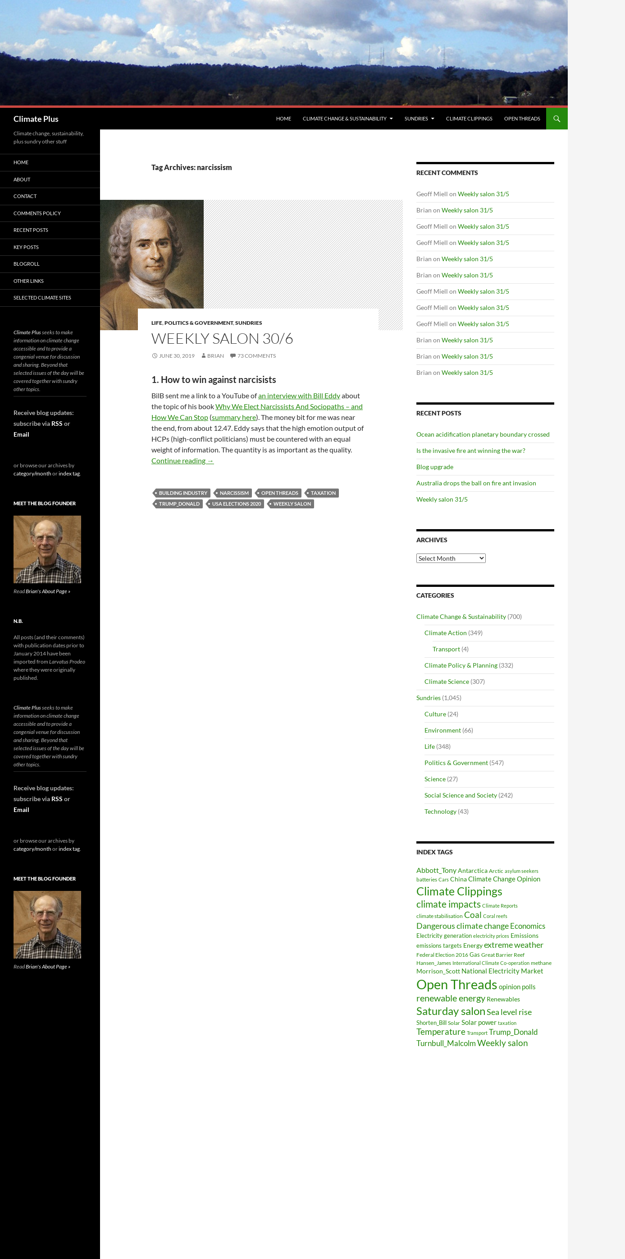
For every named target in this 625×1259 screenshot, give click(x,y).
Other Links (29, 281)
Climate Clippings (469, 118)
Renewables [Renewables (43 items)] (503, 999)
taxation (323, 493)
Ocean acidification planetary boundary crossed (483, 434)
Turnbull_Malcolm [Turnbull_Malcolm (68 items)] (446, 1043)
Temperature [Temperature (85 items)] (440, 1032)
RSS (57, 423)
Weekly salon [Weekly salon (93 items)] (502, 1043)
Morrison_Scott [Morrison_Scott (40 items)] (438, 971)
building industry (183, 493)
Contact (25, 196)
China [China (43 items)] (458, 879)
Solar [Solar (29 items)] (454, 1022)
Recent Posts (31, 230)
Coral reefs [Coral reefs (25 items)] (495, 916)
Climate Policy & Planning (460, 665)
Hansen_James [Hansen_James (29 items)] (433, 962)
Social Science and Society (460, 795)
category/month (32, 473)
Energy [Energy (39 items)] (473, 945)
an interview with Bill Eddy (299, 395)
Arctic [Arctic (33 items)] (496, 870)
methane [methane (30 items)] (541, 962)
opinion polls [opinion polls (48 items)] (517, 986)
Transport (446, 649)
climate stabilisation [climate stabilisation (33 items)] (439, 916)
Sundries (416, 118)
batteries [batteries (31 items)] (426, 879)
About (22, 179)
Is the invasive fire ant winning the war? (470, 450)
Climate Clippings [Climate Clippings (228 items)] (459, 891)
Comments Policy (37, 213)
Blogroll (27, 264)
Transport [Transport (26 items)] (477, 1033)
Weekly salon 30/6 (222, 338)
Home (283, 118)
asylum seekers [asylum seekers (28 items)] (521, 871)
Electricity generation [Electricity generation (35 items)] (444, 935)
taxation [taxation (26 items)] (507, 1023)
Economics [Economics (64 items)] (527, 926)
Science (435, 779)
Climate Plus (36, 119)
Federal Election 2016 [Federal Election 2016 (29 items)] (442, 954)
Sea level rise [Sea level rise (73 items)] (509, 1012)
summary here (234, 417)
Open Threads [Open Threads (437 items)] (456, 984)
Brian (215, 355)
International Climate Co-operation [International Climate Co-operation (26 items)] (490, 963)
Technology (440, 811)
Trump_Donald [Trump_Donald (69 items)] (513, 1032)
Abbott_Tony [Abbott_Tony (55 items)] (436, 870)
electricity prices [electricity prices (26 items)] (491, 936)
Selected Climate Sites (42, 297)
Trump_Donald (179, 504)
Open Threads (522, 118)
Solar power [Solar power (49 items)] (479, 1022)
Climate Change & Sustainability (345, 118)
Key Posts (26, 247)
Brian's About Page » (48, 591)
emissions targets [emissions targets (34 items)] (439, 945)
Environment (442, 730)
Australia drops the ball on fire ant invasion (476, 483)
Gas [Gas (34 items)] (475, 954)
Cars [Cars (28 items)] (443, 879)
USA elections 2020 (236, 504)
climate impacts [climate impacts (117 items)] (448, 904)
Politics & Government (198, 322)
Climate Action (445, 632)
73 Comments (256, 355)
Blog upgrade (434, 466)
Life (156, 322)
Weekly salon (292, 504)
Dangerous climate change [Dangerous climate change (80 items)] (462, 926)
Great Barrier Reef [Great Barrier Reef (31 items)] (503, 954)
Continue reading (182, 460)
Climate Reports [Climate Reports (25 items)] (500, 906)
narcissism (234, 493)
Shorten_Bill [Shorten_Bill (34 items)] (431, 1022)
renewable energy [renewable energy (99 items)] (450, 998)
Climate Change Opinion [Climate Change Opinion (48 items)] (504, 879)
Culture (435, 714)
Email (21, 434)
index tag (69, 473)
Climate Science (446, 681)
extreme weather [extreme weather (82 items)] (513, 945)
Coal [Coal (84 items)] (473, 915)
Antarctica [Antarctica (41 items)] (473, 870)
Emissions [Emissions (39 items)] (524, 935)
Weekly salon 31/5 (483, 194)
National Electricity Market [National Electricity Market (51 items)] (502, 971)
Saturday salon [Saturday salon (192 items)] (450, 1010)
